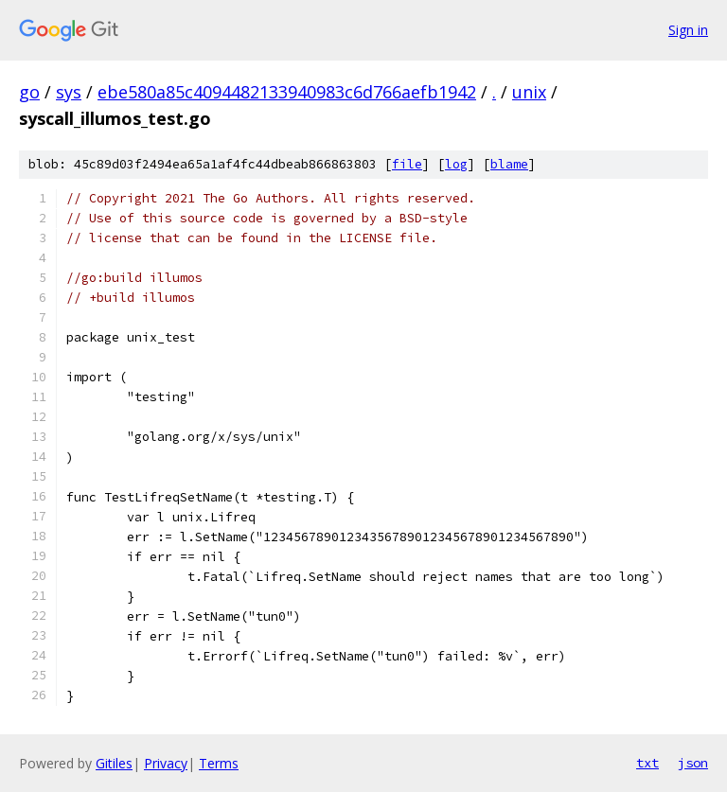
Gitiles (114, 763)
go (29, 91)
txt (647, 762)
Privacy (165, 763)
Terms (219, 763)
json (693, 762)
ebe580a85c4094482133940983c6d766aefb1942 (287, 91)
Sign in (688, 30)
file (407, 164)
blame (509, 164)
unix (529, 91)
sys (68, 91)
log (456, 164)
